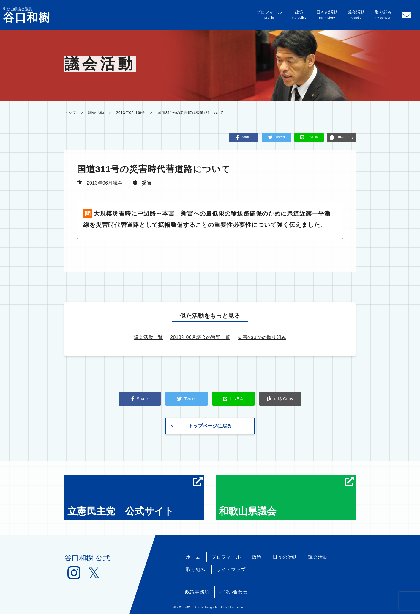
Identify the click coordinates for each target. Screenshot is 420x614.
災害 (146, 182)
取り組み (384, 15)
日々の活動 (326, 15)
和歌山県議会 (286, 496)
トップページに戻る (210, 425)
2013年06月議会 (131, 112)
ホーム (193, 557)
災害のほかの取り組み (262, 337)
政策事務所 (197, 591)
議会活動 (356, 15)
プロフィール (269, 15)
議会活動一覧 (148, 337)
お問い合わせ (232, 591)
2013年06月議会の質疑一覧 (200, 337)
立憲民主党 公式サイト (135, 496)
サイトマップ (231, 569)
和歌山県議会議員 (26, 15)
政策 (299, 15)
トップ (70, 112)
